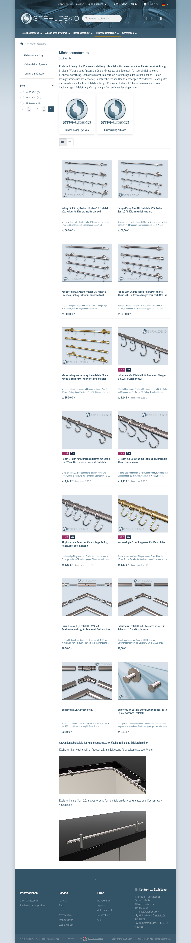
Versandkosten (52, 938)
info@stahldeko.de (149, 911)
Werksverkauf (65, 4)
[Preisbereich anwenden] (51, 109)
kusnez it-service (93, 938)
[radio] (62, 142)
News (124, 4)
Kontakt (80, 4)
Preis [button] (22, 85)
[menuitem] (32, 33)
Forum (134, 4)
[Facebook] (95, 880)
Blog (115, 4)
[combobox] (100, 18)
